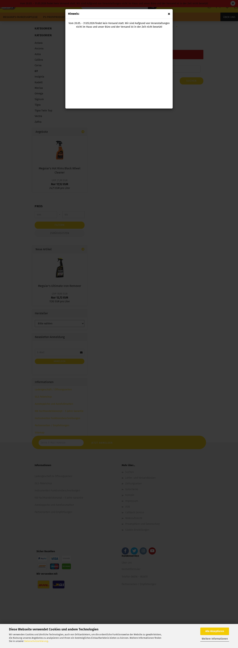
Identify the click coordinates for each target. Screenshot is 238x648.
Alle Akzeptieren (214, 631)
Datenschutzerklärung (36, 641)
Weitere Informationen (215, 638)
